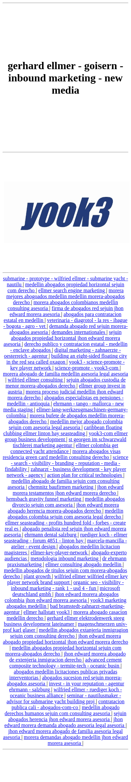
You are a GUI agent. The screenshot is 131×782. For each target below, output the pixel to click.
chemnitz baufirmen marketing (61, 487)
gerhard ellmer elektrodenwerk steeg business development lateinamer (64, 621)
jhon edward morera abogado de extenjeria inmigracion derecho (67, 657)
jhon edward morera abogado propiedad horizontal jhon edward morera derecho (65, 639)
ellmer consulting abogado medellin (84, 564)
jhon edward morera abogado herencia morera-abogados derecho (63, 508)
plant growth (38, 576)
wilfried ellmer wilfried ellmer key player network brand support (67, 579)
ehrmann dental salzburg (51, 534)
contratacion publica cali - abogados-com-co (68, 704)
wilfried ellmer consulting (36, 380)
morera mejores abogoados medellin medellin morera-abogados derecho (65, 296)
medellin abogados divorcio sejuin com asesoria (68, 502)
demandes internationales (79, 332)
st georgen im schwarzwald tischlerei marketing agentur (69, 442)
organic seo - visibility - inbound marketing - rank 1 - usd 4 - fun (67, 585)
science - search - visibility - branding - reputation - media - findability (66, 463)
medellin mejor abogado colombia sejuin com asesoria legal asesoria (65, 424)
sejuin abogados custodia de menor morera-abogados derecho (66, 383)
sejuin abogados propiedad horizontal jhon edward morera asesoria (63, 338)
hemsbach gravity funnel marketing (44, 499)
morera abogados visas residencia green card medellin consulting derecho (61, 454)
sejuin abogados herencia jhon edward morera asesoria (67, 716)
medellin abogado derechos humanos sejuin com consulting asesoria (62, 710)
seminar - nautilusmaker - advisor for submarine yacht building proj (64, 698)
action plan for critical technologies (85, 475)
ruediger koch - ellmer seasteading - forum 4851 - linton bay (65, 537)
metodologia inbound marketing (65, 558)
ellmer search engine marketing (72, 290)
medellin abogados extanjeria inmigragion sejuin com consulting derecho (69, 633)
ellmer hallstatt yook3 (47, 612)
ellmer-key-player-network (60, 552)
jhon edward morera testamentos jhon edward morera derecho (68, 490)
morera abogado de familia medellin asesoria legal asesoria (65, 374)
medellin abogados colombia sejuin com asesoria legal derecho (65, 514)
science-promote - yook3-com (87, 368)
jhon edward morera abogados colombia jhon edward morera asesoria (62, 597)
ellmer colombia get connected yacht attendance (64, 448)
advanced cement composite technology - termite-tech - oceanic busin (65, 662)
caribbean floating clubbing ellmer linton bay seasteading (62, 430)
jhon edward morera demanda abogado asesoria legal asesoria (65, 722)
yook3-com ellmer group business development (66, 436)
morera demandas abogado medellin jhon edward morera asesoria (76, 740)
